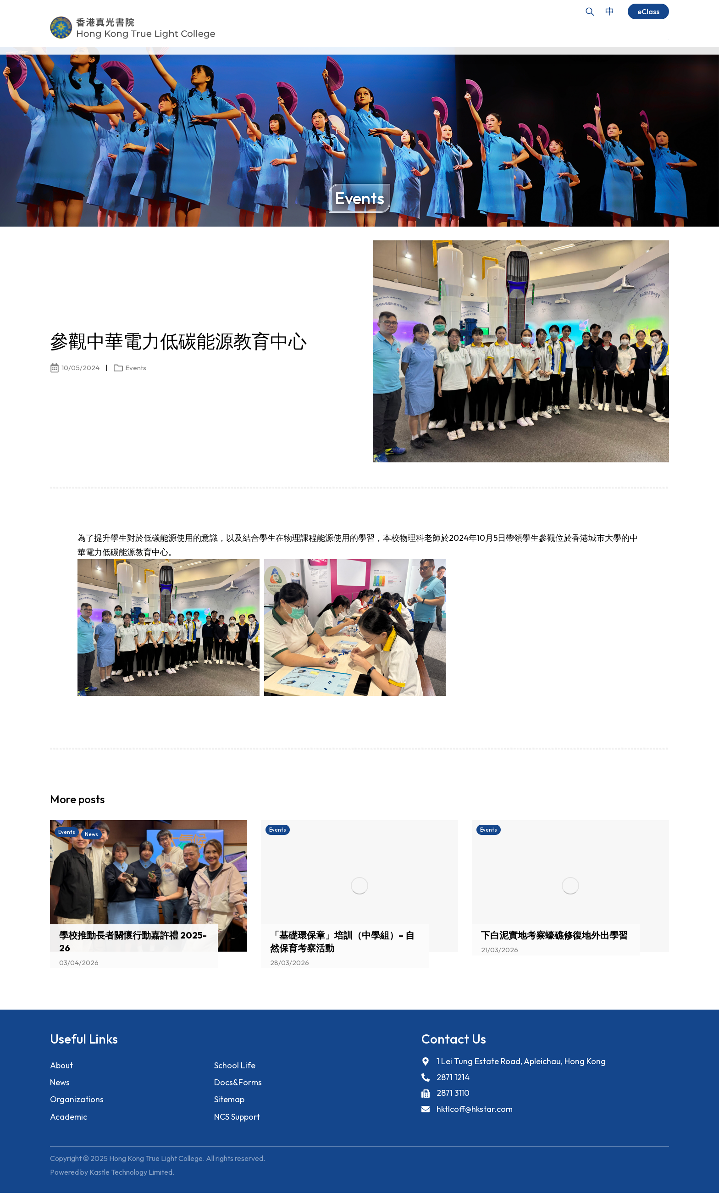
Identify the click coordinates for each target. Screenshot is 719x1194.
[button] (646, 802)
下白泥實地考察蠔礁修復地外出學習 (554, 935)
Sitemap (229, 1100)
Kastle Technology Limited (130, 1173)
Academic (68, 1117)
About (61, 1065)
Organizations (77, 1100)
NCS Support (237, 1117)
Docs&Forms (237, 1082)
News (60, 1082)
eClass (648, 11)
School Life (234, 1065)
